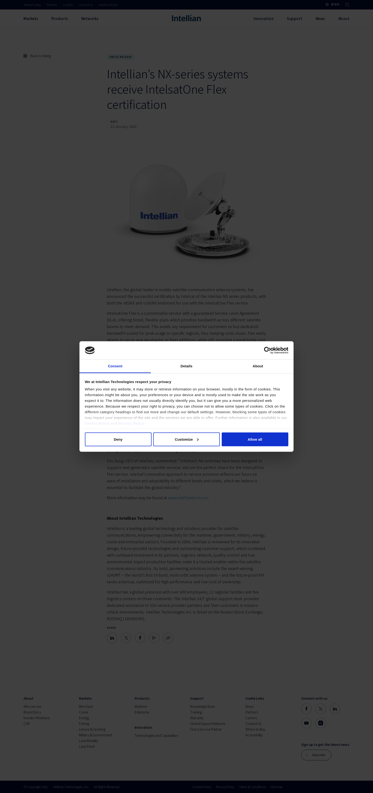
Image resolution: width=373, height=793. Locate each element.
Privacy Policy (131, 423)
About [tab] (258, 366)
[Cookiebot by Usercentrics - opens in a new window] (267, 350)
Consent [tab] (115, 366)
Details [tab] (186, 366)
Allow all (255, 439)
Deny (118, 439)
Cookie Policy (97, 423)
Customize (187, 439)
